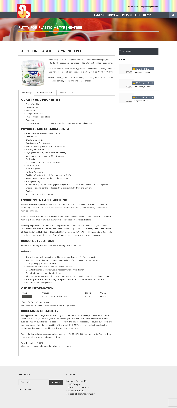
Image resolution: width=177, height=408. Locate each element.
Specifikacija (26, 93)
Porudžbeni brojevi (45, 93)
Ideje (137, 15)
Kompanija (112, 15)
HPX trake (127, 15)
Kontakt (147, 15)
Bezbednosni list (66, 93)
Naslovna (99, 15)
